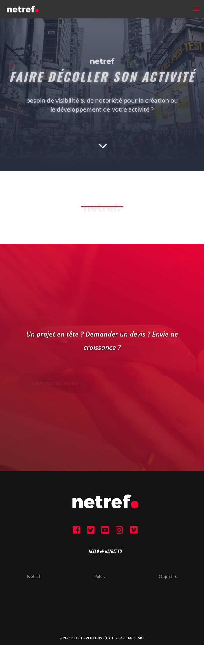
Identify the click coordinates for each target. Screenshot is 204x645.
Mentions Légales (100, 638)
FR (120, 638)
